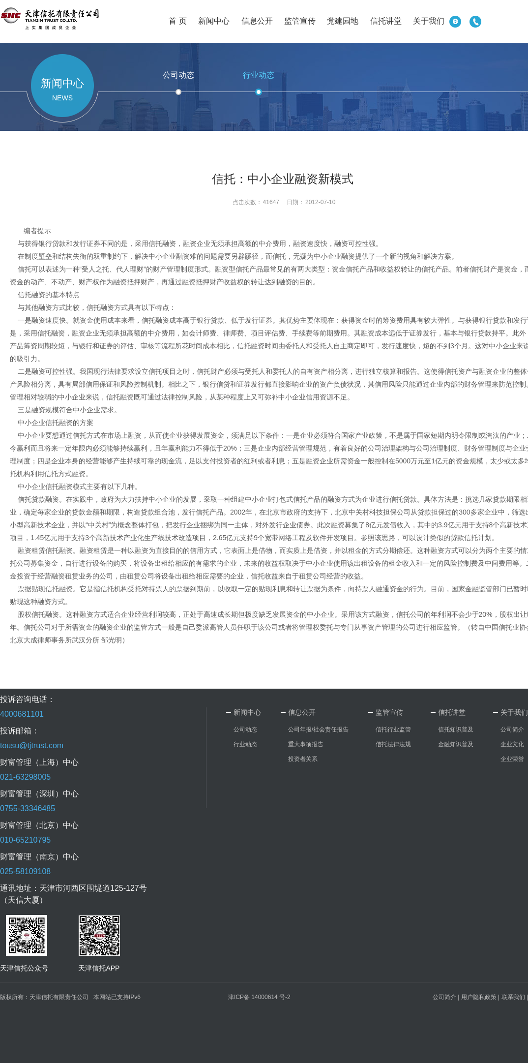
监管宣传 (300, 21)
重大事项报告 (305, 744)
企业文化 (512, 744)
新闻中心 (214, 21)
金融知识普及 (455, 744)
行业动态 (258, 75)
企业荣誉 (512, 759)
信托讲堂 (386, 21)
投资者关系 (303, 759)
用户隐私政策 (479, 997)
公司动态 (178, 75)
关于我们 (428, 21)
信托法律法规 (393, 744)
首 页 (177, 21)
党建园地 (342, 21)
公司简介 (512, 729)
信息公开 (257, 21)
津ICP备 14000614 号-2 (259, 997)
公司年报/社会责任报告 (318, 729)
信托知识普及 (455, 729)
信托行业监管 (393, 729)
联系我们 (513, 997)
